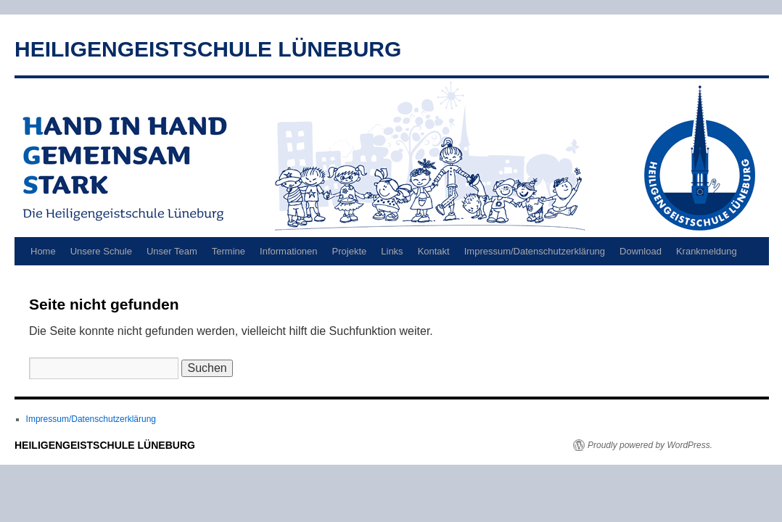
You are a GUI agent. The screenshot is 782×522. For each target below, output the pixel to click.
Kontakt (434, 251)
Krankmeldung (706, 251)
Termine (228, 251)
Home (43, 251)
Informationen (289, 251)
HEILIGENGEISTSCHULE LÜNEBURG (208, 49)
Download (641, 251)
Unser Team (172, 251)
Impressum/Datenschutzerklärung (534, 251)
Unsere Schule (101, 251)
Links (392, 251)
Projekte (349, 251)
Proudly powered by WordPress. (650, 445)
